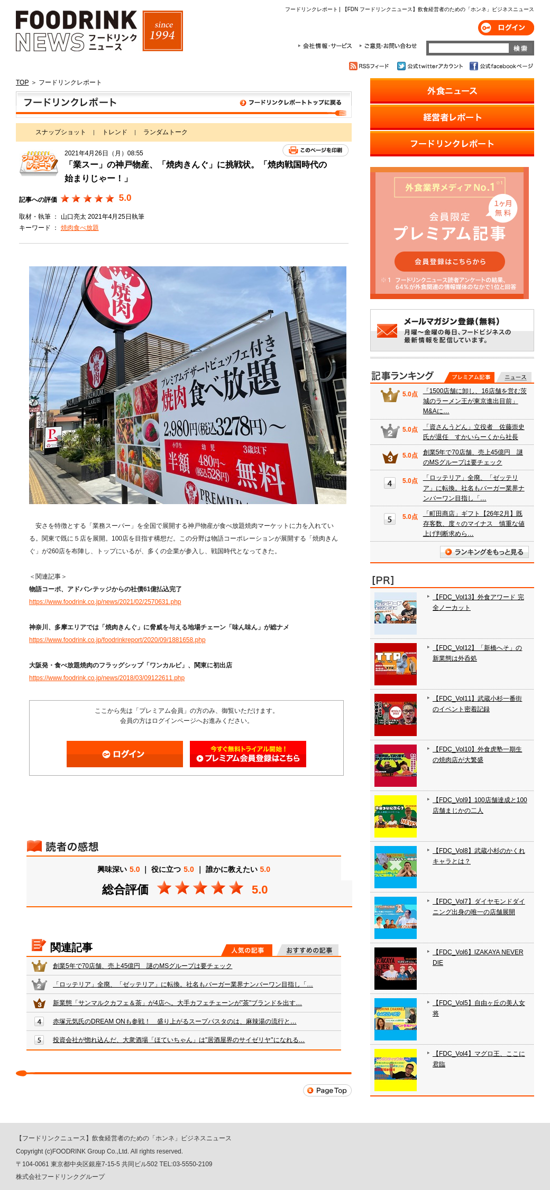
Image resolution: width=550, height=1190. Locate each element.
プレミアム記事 (469, 377)
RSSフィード (370, 66)
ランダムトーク (165, 132)
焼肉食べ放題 (80, 227)
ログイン (506, 27)
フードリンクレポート (184, 104)
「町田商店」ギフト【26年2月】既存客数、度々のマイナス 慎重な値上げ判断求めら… (474, 523)
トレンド (114, 132)
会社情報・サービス (327, 46)
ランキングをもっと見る (484, 552)
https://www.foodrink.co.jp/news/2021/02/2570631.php (105, 602)
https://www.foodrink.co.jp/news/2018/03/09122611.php (107, 678)
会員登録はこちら (248, 754)
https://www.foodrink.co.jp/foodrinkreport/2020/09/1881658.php (117, 640)
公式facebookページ (500, 66)
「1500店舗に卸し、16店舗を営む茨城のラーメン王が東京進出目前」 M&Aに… (475, 401)
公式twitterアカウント (431, 66)
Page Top (327, 1090)
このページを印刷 (315, 150)
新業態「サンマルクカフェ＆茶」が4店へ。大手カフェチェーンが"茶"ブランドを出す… (177, 1003)
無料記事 (513, 377)
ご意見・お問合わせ (388, 46)
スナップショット (60, 132)
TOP (22, 82)
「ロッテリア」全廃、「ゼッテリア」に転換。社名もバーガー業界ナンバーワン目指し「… (183, 984)
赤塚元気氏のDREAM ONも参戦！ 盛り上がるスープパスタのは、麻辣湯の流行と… (175, 1021)
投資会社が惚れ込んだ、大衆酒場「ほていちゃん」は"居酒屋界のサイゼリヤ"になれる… (179, 1040)
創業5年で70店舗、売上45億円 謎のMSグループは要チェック (142, 966)
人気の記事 (246, 950)
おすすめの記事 (307, 950)
